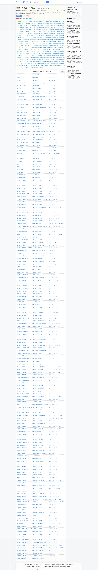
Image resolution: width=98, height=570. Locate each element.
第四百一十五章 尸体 (37, 466)
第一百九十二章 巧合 (21, 255)
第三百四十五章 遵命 (37, 399)
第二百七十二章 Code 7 (54, 328)
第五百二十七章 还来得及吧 (23, 539)
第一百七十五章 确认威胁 (22, 239)
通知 (50, 253)
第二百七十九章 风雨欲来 (22, 337)
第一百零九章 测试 (37, 177)
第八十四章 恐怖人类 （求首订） (40, 153)
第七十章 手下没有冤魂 (38, 139)
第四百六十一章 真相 (53, 509)
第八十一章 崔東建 (21, 150)
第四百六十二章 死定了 (22, 512)
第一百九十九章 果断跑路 (38, 261)
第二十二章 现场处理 (21, 93)
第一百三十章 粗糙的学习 (54, 196)
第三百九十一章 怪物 (37, 442)
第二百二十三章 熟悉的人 (22, 285)
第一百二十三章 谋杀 (21, 191)
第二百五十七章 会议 (53, 315)
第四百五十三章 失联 (21, 504)
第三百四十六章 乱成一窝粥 (54, 399)
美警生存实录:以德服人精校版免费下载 (55, 31)
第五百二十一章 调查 (21, 534)
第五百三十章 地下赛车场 (22, 542)
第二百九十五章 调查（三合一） (40, 350)
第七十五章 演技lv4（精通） (23, 145)
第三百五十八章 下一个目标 (23, 412)
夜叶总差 (40, 8)
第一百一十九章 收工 (53, 185)
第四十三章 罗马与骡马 (22, 112)
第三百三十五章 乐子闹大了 (54, 388)
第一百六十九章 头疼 (53, 231)
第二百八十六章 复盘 (37, 342)
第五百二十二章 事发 (37, 534)
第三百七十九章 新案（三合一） (24, 431)
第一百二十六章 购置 (37, 193)
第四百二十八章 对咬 (21, 480)
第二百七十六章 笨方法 (22, 334)
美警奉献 (41, 67)
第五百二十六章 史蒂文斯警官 (55, 537)
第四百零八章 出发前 (53, 458)
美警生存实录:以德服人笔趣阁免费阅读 (52, 23)
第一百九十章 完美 (21, 253)
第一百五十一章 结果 (53, 215)
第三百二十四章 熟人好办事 (23, 380)
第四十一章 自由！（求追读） (39, 110)
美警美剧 (33, 67)
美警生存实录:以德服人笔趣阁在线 (36, 35)
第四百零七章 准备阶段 (38, 458)
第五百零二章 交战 (53, 515)
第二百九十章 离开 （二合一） (55, 345)
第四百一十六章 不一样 (53, 466)
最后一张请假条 (36, 274)
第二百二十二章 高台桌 (53, 283)
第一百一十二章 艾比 (37, 180)
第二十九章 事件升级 (37, 99)
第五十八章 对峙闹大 (21, 126)
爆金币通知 (19, 153)
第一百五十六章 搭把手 (38, 220)
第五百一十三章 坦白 (37, 526)
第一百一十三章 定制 (53, 180)
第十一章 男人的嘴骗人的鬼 (39, 83)
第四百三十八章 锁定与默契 (54, 488)
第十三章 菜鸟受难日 (21, 85)
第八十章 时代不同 (53, 147)
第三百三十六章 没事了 (22, 391)
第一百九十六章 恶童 (37, 258)
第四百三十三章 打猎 (53, 482)
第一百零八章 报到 (21, 177)
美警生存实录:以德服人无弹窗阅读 (24, 33)
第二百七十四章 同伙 (37, 331)
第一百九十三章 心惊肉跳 (38, 255)
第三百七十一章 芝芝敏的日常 (39, 423)
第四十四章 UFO (36, 112)
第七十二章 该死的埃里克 (22, 142)
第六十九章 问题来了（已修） (55, 134)
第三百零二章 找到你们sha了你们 (24, 358)
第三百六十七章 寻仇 (21, 420)
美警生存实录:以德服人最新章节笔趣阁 (42, 51)
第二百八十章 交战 (37, 337)
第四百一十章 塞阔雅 (53, 461)
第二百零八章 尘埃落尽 (53, 269)
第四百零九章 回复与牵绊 (38, 461)
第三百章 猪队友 (36, 355)
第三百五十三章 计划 (37, 407)
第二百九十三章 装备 (53, 347)
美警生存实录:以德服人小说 (24, 65)
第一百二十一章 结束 (37, 188)
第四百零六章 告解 (53, 455)
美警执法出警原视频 (58, 65)
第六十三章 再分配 (53, 128)
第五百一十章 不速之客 (38, 523)
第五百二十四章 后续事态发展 (23, 537)
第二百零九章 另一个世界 (22, 272)
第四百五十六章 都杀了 (22, 507)
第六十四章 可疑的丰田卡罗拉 (23, 131)
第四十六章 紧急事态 (21, 115)
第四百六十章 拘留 (37, 509)
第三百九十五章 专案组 (22, 447)
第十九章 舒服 (20, 91)
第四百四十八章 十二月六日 (23, 499)
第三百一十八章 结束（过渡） (55, 372)
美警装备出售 (27, 67)
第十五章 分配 (52, 85)
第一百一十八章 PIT (37, 185)
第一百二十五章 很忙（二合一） (24, 193)
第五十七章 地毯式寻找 (53, 123)
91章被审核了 (20, 161)
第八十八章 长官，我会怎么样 (55, 156)
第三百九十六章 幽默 (37, 447)
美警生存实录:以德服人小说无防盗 (55, 61)
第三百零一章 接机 (53, 355)
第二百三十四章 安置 (21, 296)
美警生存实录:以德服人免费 (46, 63)
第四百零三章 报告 (53, 453)
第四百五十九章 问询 (21, 509)
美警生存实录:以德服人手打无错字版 (51, 35)
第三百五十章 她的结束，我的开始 (40, 404)
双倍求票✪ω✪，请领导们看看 (39, 542)
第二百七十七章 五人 (37, 334)
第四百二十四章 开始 (37, 474)
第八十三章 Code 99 (53, 150)
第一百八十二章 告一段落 (38, 245)
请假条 (18, 166)
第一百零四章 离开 (53, 172)
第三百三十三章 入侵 (21, 388)
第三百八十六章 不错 (37, 437)
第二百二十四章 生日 (37, 285)
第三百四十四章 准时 (21, 399)
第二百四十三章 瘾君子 (22, 304)
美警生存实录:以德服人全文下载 (37, 23)
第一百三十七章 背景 (21, 204)
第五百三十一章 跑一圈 (53, 542)
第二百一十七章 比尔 (21, 280)
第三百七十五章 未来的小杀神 (55, 426)
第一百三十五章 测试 (37, 201)
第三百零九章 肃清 (53, 364)
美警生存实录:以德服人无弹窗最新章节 (50, 55)
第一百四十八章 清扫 (53, 212)
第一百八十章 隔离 (53, 242)
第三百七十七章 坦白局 (38, 428)
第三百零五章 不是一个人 (22, 361)
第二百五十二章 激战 (21, 312)
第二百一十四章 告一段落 (22, 277)
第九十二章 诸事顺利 (37, 161)
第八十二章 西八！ (37, 150)
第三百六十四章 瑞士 (21, 418)
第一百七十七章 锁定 (53, 239)
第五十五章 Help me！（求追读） (24, 123)
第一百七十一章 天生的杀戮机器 (55, 234)
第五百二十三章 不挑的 (53, 534)
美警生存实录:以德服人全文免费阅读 (55, 25)
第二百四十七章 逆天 (37, 307)
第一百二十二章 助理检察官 (54, 188)
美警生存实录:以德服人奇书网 (43, 47)
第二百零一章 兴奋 (21, 264)
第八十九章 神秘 (20, 158)
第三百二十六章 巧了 (53, 380)
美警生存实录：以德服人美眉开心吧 (30, 21)
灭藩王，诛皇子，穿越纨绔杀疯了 (74, 73)
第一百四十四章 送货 (37, 210)
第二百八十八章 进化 (21, 345)
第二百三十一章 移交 (21, 293)
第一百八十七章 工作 (21, 250)
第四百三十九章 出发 (21, 491)
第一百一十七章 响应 (21, 185)
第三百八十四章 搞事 (53, 434)
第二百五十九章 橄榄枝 (38, 318)
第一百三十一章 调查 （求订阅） (24, 199)
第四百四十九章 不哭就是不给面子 (40, 499)
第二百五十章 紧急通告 (38, 310)
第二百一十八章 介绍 (37, 280)
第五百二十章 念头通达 (53, 531)
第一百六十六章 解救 (53, 228)
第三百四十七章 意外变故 (22, 401)
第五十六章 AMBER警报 (38, 123)
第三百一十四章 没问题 (38, 369)
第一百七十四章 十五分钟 (54, 237)
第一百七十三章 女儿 (37, 237)
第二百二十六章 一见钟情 (22, 288)
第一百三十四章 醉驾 (21, 201)
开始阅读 (19, 15)
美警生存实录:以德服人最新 (22, 35)
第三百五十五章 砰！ (21, 410)
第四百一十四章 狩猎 (21, 466)
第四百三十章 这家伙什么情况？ (55, 480)
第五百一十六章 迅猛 (37, 528)
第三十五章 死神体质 (37, 104)
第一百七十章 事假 (37, 234)
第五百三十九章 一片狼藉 (22, 553)
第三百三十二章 (52, 385)
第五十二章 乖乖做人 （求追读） (24, 120)
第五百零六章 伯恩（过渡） (23, 520)
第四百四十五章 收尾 (21, 496)
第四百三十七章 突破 (37, 488)
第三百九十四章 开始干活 (54, 445)
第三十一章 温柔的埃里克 (22, 101)
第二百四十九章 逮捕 (21, 310)
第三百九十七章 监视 (53, 447)
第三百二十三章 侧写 (53, 377)
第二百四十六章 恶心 (21, 307)
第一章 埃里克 (20, 74)
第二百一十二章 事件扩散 (22, 274)
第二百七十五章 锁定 (53, 331)
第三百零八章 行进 (37, 364)
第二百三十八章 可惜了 (38, 299)
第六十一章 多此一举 (21, 128)
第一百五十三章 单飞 (37, 218)
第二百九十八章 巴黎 (53, 353)
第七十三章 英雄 (36, 142)
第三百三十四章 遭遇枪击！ (39, 388)
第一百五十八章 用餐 (21, 223)
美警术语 (22, 67)
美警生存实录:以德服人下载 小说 (54, 41)
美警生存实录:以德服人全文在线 (38, 29)
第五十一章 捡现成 (53, 118)
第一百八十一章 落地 (21, 245)
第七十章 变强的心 (21, 137)
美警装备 (37, 67)
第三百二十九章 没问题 (53, 382)
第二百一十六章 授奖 (53, 277)
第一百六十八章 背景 (37, 231)
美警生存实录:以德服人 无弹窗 (52, 59)
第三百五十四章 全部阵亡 (54, 407)
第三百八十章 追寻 (37, 431)
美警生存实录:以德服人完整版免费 (35, 55)
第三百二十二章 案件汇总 (38, 377)
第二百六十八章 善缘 (37, 326)
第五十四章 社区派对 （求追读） (56, 120)
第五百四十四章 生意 (21, 558)
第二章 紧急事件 (36, 74)
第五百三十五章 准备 (37, 547)
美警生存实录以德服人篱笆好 (30, 61)
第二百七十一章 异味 (37, 328)
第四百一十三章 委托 (53, 464)
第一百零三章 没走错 (37, 172)
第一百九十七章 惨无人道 (54, 258)
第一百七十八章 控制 (21, 242)
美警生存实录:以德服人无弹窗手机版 (31, 45)
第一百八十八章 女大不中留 (39, 250)
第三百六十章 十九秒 (53, 412)
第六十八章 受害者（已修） (39, 134)
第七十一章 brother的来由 (38, 137)
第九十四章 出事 (20, 164)
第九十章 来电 (36, 158)
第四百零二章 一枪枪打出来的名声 (40, 453)
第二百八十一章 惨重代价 (54, 337)
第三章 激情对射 (52, 74)
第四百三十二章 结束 (37, 482)
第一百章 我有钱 (36, 169)
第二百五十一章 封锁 (53, 310)
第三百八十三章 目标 (37, 434)
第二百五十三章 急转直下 (38, 312)
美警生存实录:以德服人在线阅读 (40, 41)
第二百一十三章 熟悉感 (53, 274)
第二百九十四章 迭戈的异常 (23, 350)
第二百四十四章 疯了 (37, 304)
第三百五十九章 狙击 (37, 412)
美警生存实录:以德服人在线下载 (33, 39)
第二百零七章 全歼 (37, 269)
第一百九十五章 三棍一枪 (22, 258)
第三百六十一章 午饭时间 (22, 415)
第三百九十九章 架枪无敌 (38, 450)
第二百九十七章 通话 (37, 353)
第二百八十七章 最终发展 (54, 342)
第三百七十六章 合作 (21, 428)
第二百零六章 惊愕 (21, 269)
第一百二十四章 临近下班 (38, 191)
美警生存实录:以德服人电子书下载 (26, 41)
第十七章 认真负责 (37, 88)
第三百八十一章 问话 (53, 431)
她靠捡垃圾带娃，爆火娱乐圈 (73, 28)
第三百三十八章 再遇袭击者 (23, 393)
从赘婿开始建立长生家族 (72, 36)
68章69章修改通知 (21, 139)
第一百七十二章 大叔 (21, 237)
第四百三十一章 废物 (21, 482)
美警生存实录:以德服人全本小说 (26, 51)
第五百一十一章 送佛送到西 (54, 523)
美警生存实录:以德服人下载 (42, 61)
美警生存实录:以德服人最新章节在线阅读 (38, 31)
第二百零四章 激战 (37, 266)
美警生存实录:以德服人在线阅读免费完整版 (49, 43)
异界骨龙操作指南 (71, 66)
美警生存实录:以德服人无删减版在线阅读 (55, 33)
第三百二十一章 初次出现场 (23, 377)
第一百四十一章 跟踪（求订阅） (40, 207)
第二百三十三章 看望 (53, 293)
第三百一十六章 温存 (21, 372)
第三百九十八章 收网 (21, 450)
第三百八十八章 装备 (21, 439)
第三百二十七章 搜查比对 (22, 382)
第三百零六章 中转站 (37, 361)
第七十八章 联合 (20, 147)
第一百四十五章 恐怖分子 (54, 210)
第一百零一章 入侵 (53, 169)
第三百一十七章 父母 (37, 372)
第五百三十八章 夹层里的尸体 (39, 550)
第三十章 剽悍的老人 (53, 99)
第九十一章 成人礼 (53, 158)
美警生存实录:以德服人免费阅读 (46, 45)
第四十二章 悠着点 (53, 110)
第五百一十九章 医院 (37, 531)
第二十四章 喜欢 (52, 93)
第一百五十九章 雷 (37, 223)
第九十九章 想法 (20, 169)
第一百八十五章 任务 (37, 247)
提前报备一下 (51, 291)
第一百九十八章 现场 (21, 261)
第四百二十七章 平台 (53, 477)
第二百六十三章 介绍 (53, 320)
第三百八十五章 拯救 (21, 437)
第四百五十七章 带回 (37, 507)
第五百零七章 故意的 (37, 520)
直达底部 (26, 15)
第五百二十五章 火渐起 (38, 537)
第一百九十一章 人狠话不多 (39, 253)
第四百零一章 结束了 (21, 453)
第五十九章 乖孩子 (37, 126)
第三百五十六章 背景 (37, 410)
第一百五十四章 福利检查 (54, 218)
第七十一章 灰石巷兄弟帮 (54, 139)
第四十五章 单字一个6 (53, 112)
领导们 (18, 266)
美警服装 (42, 65)
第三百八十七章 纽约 (53, 437)
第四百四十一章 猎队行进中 (54, 491)
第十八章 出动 (52, 88)
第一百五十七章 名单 (53, 220)
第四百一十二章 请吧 (37, 464)
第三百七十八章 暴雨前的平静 (55, 428)
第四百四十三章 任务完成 (38, 493)
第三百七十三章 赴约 (21, 426)
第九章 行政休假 (52, 80)
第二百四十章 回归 (21, 301)
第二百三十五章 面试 (37, 296)
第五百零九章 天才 (21, 523)
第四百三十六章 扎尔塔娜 (54, 485)
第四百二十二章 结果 (53, 472)
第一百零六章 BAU (37, 174)
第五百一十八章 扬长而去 (22, 531)
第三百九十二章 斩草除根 (54, 442)
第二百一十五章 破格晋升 (38, 277)
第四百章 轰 (51, 450)
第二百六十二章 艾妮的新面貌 (39, 320)
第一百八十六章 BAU (53, 247)
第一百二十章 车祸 (21, 188)
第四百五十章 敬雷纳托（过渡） (55, 499)
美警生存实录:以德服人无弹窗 (49, 57)
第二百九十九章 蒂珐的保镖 (23, 355)
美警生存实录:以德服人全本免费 (47, 39)
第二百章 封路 (52, 261)
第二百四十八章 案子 (53, 307)
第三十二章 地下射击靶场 (38, 101)
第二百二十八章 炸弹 (53, 288)
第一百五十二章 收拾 (21, 218)
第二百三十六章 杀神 (53, 296)
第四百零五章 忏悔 (37, 455)
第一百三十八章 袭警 (37, 204)
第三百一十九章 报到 (21, 374)
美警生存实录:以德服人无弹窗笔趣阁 (29, 47)
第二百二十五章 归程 (53, 285)
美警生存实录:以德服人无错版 (56, 51)
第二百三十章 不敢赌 (37, 291)
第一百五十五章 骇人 (21, 220)
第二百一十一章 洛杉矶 (53, 272)
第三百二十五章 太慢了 (38, 380)
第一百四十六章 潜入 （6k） (23, 212)
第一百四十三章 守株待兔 (22, 210)
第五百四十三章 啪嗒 (53, 555)
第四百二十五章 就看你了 (54, 474)
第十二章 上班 (52, 83)
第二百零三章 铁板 (53, 264)
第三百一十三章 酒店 (21, 369)
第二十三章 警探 (36, 93)
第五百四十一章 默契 (21, 555)
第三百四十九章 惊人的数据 (54, 401)
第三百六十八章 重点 (37, 420)
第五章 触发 (35, 77)
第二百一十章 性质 (37, 272)
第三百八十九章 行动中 (38, 439)
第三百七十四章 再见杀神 (38, 426)
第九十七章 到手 (36, 166)
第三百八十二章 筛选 (21, 434)
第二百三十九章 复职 (53, 299)
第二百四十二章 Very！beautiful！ (56, 301)
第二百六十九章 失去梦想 (54, 326)
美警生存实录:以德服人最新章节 (32, 43)
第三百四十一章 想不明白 (22, 396)
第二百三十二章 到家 (37, 293)
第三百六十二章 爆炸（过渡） (39, 415)
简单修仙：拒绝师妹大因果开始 (74, 58)
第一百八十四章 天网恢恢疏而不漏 (24, 247)
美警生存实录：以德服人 (72, 9)
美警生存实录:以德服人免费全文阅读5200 (42, 49)
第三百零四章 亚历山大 (53, 358)
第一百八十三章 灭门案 (53, 245)
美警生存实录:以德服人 (35, 65)
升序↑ (62, 71)
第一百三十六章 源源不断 (54, 201)
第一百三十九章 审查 (53, 204)
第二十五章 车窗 (20, 96)
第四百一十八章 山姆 (37, 469)
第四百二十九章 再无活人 (38, 480)
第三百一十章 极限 (21, 366)
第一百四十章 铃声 (21, 207)
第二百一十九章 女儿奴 (53, 280)
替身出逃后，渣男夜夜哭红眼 (73, 43)
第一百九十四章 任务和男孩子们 (55, 255)
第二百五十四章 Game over (54, 312)
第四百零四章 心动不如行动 (23, 455)
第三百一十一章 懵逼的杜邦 (39, 366)
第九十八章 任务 (52, 166)
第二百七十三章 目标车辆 (22, 331)
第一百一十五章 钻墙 (37, 183)
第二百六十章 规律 (53, 318)
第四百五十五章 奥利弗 (53, 504)
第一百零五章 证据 (21, 174)
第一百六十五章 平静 (37, 228)
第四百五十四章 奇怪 (37, 504)
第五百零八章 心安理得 (53, 520)
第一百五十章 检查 (37, 215)
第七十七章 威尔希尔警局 (54, 145)
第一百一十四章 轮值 (21, 183)
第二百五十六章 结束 (37, 315)
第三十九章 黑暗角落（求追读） (55, 107)
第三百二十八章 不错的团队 (39, 382)
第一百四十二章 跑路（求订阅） (55, 207)
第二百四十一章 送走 (37, 301)
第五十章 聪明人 (36, 118)
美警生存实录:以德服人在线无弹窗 (26, 49)
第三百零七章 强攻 (21, 364)
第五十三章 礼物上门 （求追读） (40, 120)
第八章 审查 (35, 80)
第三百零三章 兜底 (37, 358)
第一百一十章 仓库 (53, 177)
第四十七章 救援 (36, 115)
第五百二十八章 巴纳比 (38, 539)
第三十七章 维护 (20, 107)
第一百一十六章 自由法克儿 (54, 183)
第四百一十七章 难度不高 (22, 469)
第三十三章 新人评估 (53, 101)
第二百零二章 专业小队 (38, 264)
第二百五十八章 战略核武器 (23, 318)
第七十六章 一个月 (37, 145)
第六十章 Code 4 (52, 126)
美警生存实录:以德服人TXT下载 (38, 59)
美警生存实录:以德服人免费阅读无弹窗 (53, 29)
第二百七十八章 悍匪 (53, 334)
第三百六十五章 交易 (37, 418)
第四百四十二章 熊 (21, 493)
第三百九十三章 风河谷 (38, 445)
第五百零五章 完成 (53, 518)
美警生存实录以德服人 (35, 63)
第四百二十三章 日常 (21, 474)
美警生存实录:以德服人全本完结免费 (55, 27)
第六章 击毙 (51, 77)
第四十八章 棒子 (52, 115)
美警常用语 (51, 65)
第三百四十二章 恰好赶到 (38, 396)
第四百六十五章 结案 (21, 515)
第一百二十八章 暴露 (21, 196)
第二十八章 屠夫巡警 (21, 99)
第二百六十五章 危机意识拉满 (39, 323)
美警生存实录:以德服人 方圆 (26, 59)
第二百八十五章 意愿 (21, 342)
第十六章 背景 (20, 88)
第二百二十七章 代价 (37, 288)
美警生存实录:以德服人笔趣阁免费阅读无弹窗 (37, 25)
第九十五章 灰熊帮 (37, 164)
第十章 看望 (19, 83)
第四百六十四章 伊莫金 (53, 512)
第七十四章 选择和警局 (53, 142)
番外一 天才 (19, 547)
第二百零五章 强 (52, 266)
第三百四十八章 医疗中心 (38, 401)
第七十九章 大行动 (37, 147)
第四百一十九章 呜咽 (53, 469)
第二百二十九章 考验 (21, 291)
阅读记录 (79, 2)
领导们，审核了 (20, 461)
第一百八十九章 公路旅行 (54, 250)
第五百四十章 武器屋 (37, 553)
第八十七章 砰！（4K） (38, 156)
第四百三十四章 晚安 (21, 485)
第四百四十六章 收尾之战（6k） (40, 496)
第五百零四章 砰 (36, 518)
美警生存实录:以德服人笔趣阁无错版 (39, 27)
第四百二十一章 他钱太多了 (39, 472)
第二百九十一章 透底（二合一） (24, 347)
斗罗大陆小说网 (24, 2)
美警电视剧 (46, 65)
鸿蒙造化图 (69, 21)
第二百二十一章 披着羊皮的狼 (39, 283)
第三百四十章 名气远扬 (53, 393)
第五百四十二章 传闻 (37, 555)
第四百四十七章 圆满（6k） (54, 496)
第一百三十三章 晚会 (53, 199)
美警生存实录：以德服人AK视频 (45, 21)
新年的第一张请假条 (21, 458)
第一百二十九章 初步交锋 (38, 196)
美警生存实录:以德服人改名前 (36, 57)
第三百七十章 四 (20, 423)
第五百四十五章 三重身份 (26, 18)
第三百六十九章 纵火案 (53, 420)
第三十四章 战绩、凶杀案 (22, 104)
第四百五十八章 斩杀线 (53, 507)
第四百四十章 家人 (37, 491)
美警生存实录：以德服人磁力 (24, 23)
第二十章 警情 (36, 91)
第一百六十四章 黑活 (21, 228)
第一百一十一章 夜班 (21, 180)
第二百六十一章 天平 (21, 320)
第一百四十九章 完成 (21, 215)
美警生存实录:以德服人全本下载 (36, 53)
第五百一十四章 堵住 (53, 526)
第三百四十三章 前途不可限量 (55, 396)
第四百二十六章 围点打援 (38, 477)
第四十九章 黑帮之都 (21, 118)
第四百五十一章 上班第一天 (23, 501)
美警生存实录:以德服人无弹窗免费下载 (51, 53)
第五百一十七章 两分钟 (53, 528)
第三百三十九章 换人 (37, 393)
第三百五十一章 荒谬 (53, 404)
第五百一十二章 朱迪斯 (22, 526)
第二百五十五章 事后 (21, 315)
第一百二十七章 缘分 (53, 193)
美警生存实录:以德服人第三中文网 (38, 33)
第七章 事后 (19, 80)
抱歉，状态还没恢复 (21, 445)
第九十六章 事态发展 (53, 164)
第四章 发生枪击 (20, 77)
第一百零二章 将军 (21, 172)
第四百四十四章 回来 (53, 493)
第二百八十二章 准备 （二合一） (24, 339)
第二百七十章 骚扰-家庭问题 (23, 328)
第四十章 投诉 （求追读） (22, 110)
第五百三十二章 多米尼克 (22, 545)
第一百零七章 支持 (53, 174)
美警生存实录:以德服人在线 (36, 37)
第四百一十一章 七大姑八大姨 (23, 464)
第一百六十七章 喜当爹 (22, 231)
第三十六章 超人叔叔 (53, 104)
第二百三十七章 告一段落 (22, 299)
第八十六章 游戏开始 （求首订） (24, 156)
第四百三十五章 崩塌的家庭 (39, 485)
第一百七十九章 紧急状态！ (39, 242)
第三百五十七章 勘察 (53, 410)
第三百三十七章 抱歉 (37, 391)
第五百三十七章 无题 (21, 550)
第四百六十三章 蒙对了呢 (38, 512)
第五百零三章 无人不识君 (22, 518)
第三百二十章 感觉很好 (38, 374)
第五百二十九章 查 (53, 539)
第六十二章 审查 (36, 128)
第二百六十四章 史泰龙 (22, 323)
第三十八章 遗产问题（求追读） (40, 107)
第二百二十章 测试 (21, 283)
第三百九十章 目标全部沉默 (23, 442)
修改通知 (50, 137)
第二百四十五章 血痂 (53, 304)
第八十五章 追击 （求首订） (55, 153)
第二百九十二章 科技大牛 (38, 347)
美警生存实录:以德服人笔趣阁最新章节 (50, 37)
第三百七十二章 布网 (53, 423)
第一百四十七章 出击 (37, 212)
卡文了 (18, 488)
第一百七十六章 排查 (37, 239)
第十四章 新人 (36, 85)
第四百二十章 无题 (21, 472)
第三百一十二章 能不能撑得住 (55, 366)
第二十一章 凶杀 (52, 91)
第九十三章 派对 (52, 161)
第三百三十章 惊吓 (21, 385)
